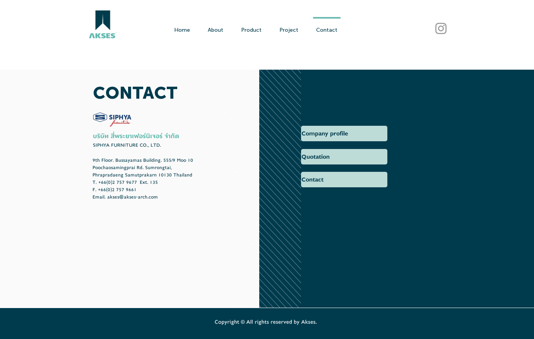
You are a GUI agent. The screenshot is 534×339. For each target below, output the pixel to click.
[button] (344, 133)
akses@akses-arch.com (132, 196)
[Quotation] (344, 156)
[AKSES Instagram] (440, 28)
